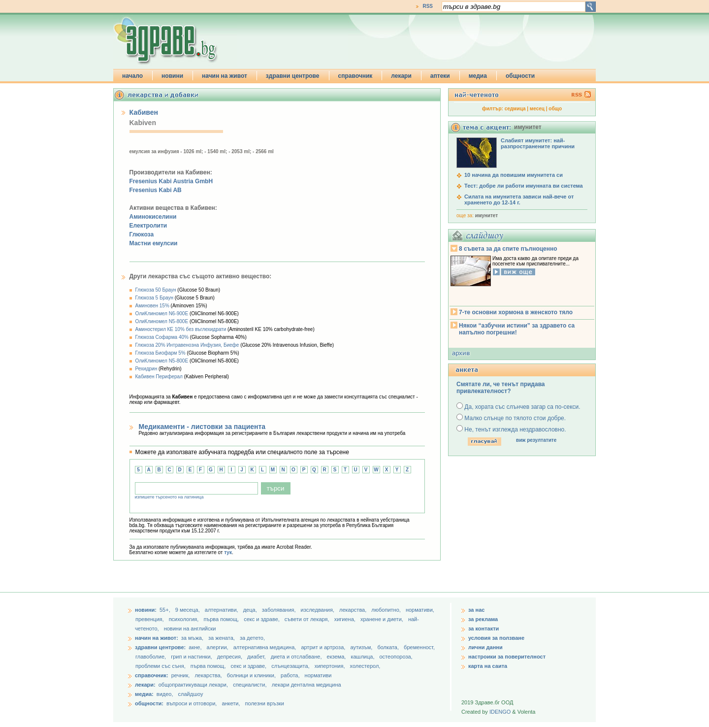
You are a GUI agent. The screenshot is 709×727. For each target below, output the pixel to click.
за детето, (252, 638)
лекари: (145, 685)
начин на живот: (156, 638)
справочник (355, 75)
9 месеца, (188, 610)
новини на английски (190, 628)
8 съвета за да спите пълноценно (508, 248)
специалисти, (249, 685)
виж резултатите (536, 440)
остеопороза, (396, 657)
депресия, (230, 657)
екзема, (337, 657)
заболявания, (279, 610)
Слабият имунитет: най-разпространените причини (538, 143)
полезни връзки (264, 703)
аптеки (440, 75)
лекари (401, 75)
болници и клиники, (251, 675)
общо (555, 108)
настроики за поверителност (507, 657)
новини (172, 75)
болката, (388, 647)
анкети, (231, 703)
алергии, (218, 647)
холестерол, (365, 666)
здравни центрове (293, 75)
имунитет (486, 215)
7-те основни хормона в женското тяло (516, 312)
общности (520, 75)
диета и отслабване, (297, 657)
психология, (184, 619)
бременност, (419, 647)
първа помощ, (221, 619)
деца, (250, 610)
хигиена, (345, 619)
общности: (149, 703)
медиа (478, 75)
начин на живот (224, 75)
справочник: (151, 675)
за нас (476, 610)
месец (537, 108)
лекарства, (353, 610)
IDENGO (500, 712)
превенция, (150, 619)
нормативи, (420, 610)
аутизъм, (362, 647)
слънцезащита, (291, 666)
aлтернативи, (222, 610)
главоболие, (151, 657)
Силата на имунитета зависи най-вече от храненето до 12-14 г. (519, 199)
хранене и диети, (382, 619)
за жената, (221, 638)
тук (228, 552)
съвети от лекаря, (308, 619)
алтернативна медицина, (265, 647)
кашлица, (363, 657)
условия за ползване (496, 638)
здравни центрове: (160, 647)
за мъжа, (192, 638)
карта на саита (487, 666)
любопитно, (386, 610)
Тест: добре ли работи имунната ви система (523, 186)
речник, (180, 675)
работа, (290, 675)
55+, (166, 610)
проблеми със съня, (161, 666)
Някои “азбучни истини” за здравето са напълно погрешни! (517, 329)
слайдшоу (190, 694)
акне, (196, 647)
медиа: (144, 694)
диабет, (257, 657)
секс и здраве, (262, 619)
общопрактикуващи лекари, (193, 685)
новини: (146, 610)
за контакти (483, 628)
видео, (165, 694)
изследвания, (318, 610)
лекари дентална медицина (306, 685)
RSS (427, 6)
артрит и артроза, (324, 647)
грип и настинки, (192, 657)
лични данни (485, 647)
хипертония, (331, 666)
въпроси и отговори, (191, 703)
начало (132, 75)
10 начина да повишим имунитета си (513, 175)
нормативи (318, 675)
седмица (515, 108)
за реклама (483, 619)
